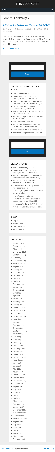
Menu (4, 10)
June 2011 (17, 293)
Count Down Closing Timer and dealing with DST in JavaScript (25, 97)
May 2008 (17, 369)
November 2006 (19, 413)
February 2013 (18, 275)
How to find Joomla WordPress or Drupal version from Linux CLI (26, 126)
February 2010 (18, 325)
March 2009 (18, 346)
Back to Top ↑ (48, 449)
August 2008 (18, 360)
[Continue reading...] (11, 48)
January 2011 (18, 305)
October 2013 (18, 272)
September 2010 (19, 316)
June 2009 (17, 340)
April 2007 (17, 398)
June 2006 (17, 427)
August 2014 (18, 267)
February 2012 (18, 284)
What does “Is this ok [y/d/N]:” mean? (28, 130)
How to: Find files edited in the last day (26, 24)
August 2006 (18, 422)
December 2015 (19, 252)
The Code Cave (27, 3)
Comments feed (19, 226)
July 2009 (17, 337)
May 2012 (17, 278)
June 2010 (17, 322)
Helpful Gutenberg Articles (23, 93)
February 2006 (19, 439)
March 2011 (17, 299)
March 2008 (18, 372)
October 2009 (18, 328)
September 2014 (19, 264)
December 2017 (19, 246)
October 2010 (18, 313)
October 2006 (18, 416)
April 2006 (17, 433)
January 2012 (18, 287)
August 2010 (18, 319)
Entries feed (18, 224)
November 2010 (19, 310)
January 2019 (18, 243)
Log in (15, 221)
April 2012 (17, 281)
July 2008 (17, 363)
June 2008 (17, 366)
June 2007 (17, 392)
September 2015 (19, 255)
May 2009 (17, 343)
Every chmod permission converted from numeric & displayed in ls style (27, 102)
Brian (10, 29)
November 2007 (19, 381)
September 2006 (20, 419)
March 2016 (17, 249)
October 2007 (18, 384)
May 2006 (17, 430)
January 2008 (18, 378)
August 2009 (18, 334)
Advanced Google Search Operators (27, 133)
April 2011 (17, 296)
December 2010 (19, 307)
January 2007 (18, 407)
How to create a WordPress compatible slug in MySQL (24, 107)
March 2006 (18, 436)
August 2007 (18, 386)
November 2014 (19, 261)
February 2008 (19, 375)
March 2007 (18, 401)
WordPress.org (19, 229)
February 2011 (18, 302)
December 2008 (19, 354)
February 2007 (19, 404)
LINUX (39, 29)
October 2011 (18, 290)
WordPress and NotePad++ (23, 122)
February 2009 (19, 348)
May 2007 (17, 395)
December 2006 (19, 410)
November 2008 (19, 357)
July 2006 (17, 425)
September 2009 (20, 331)
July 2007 (17, 389)
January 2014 (18, 269)
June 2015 (17, 258)
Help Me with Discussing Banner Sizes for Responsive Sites (28, 113)
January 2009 (18, 351)
